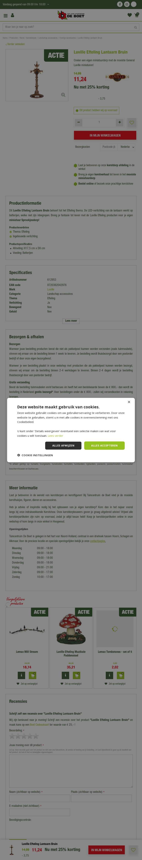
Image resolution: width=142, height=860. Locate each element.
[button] (35, 455)
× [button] (129, 402)
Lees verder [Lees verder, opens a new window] (55, 435)
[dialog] (71, 430)
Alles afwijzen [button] (63, 445)
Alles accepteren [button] (104, 445)
